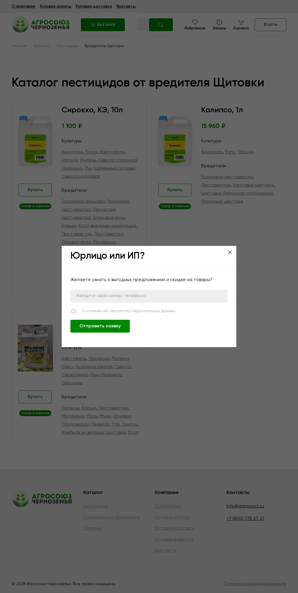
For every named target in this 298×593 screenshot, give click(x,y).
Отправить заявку (100, 326)
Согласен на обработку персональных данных (128, 311)
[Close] (229, 252)
